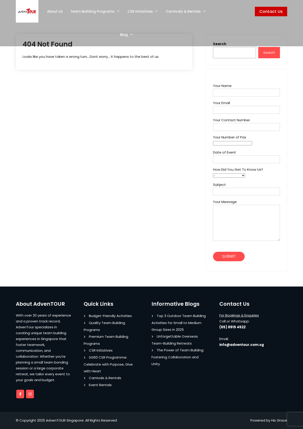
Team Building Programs (92, 11)
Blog (124, 34)
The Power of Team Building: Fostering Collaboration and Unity (178, 357)
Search (269, 52)
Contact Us (271, 11)
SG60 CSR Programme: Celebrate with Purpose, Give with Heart (108, 364)
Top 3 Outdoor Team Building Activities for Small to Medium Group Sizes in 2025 (179, 322)
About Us (55, 11)
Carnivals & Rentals (183, 11)
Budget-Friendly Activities (110, 315)
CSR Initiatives (140, 11)
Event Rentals (100, 384)
